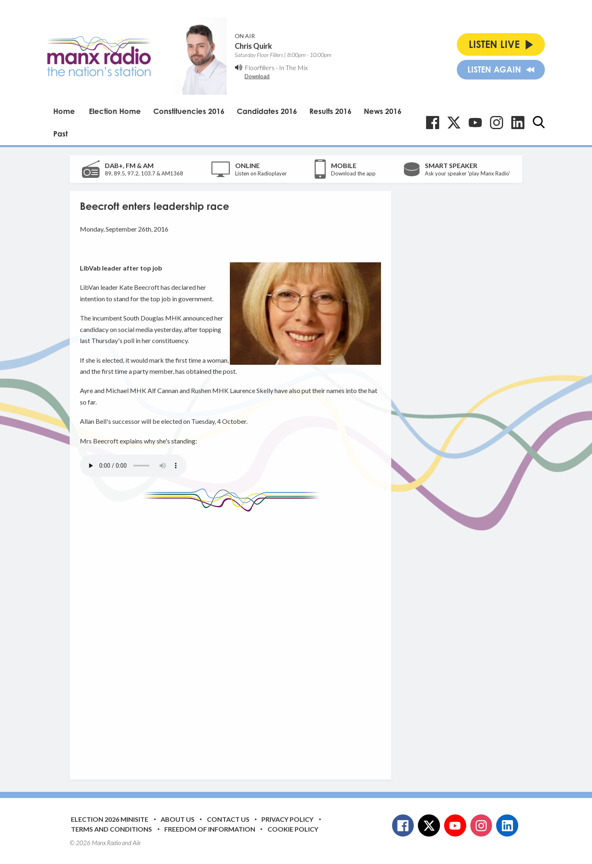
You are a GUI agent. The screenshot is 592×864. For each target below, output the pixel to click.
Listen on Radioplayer (261, 173)
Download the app (353, 173)
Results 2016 (330, 111)
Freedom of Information (209, 829)
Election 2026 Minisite (109, 819)
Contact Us (228, 819)
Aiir (137, 842)
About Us (178, 819)
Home (64, 111)
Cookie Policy (293, 829)
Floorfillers (259, 67)
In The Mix (293, 67)
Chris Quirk (253, 45)
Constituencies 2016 (189, 111)
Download (257, 76)
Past (60, 133)
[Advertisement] (233, 639)
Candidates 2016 (267, 111)
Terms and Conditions (111, 829)
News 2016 (382, 111)
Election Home (115, 111)
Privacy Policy (287, 819)
